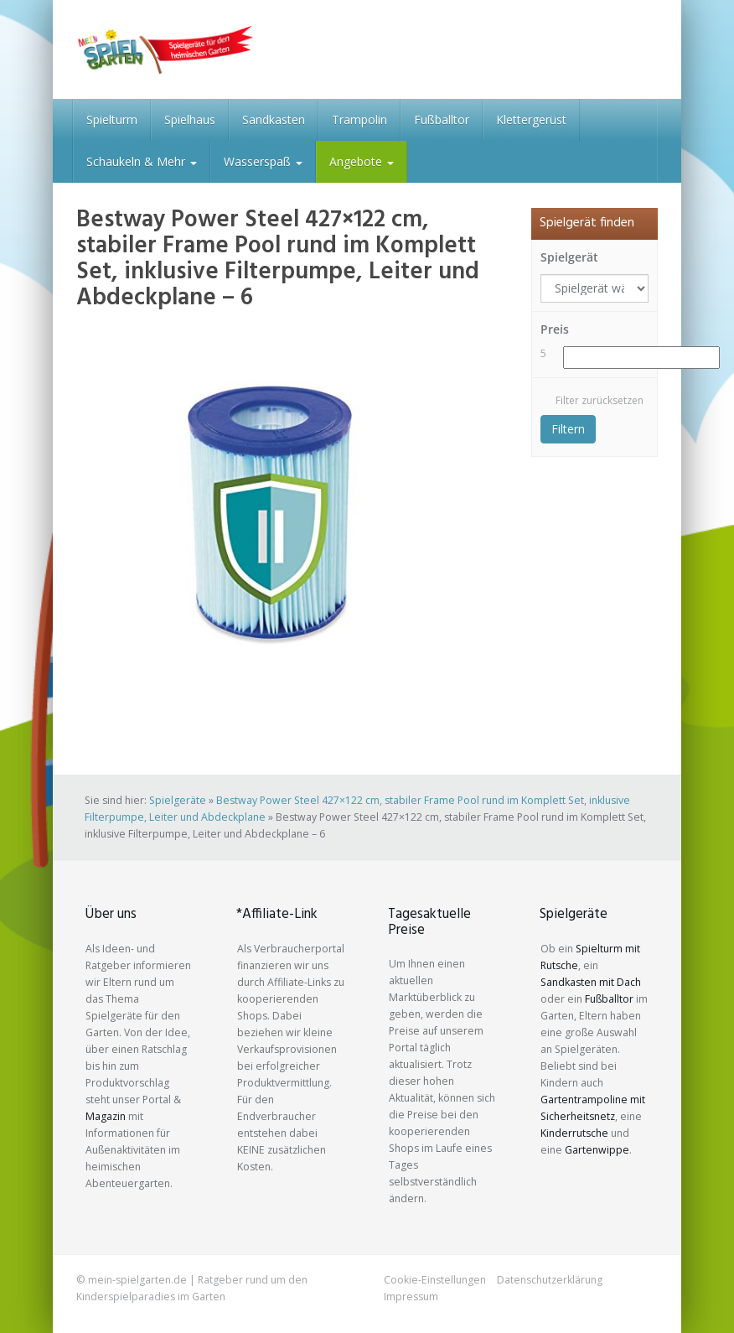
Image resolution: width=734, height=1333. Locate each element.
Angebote (361, 161)
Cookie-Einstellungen (435, 1280)
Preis (554, 329)
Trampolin (359, 119)
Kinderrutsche (574, 1133)
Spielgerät (569, 257)
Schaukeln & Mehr (141, 161)
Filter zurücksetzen (600, 400)
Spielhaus (189, 119)
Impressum (411, 1296)
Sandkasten (273, 119)
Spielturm (111, 119)
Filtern (568, 429)
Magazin (105, 1116)
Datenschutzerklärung (549, 1280)
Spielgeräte (177, 800)
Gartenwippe (597, 1150)
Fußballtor (441, 119)
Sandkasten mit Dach (590, 982)
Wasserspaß (263, 161)
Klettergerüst (531, 119)
